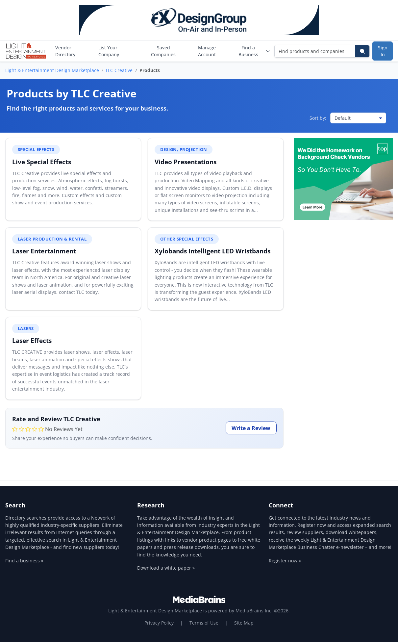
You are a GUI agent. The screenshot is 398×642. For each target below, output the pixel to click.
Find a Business (254, 51)
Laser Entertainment (44, 250)
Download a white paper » (166, 568)
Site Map (244, 623)
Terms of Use (203, 623)
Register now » (285, 560)
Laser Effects (32, 340)
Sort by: (318, 118)
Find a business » (24, 560)
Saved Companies (163, 51)
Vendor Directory (65, 51)
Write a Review (251, 428)
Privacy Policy (159, 623)
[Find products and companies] (315, 51)
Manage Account (207, 51)
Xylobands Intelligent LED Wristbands (212, 250)
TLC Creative (119, 70)
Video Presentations (185, 161)
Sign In (382, 51)
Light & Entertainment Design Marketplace (52, 70)
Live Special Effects (41, 161)
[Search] (362, 51)
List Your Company (108, 51)
